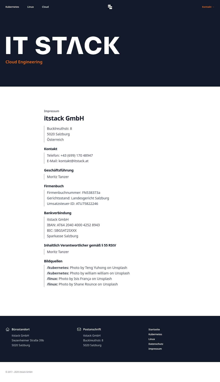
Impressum (155, 348)
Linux (30, 6)
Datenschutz (155, 344)
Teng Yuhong (95, 267)
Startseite (154, 329)
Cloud (45, 6)
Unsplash (119, 267)
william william (97, 273)
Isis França (82, 278)
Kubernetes (12, 6)
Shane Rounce (85, 284)
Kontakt (208, 6)
